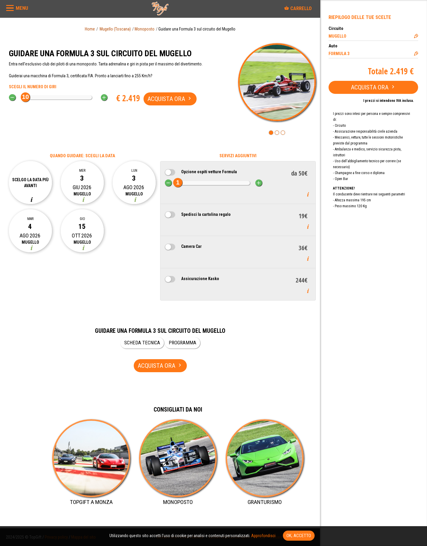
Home (90, 29)
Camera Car (191, 246)
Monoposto (144, 29)
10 (25, 96)
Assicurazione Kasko (200, 278)
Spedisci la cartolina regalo (206, 214)
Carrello (298, 8)
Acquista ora (373, 87)
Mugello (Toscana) (115, 29)
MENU (22, 8)
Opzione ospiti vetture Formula (209, 171)
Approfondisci (263, 535)
